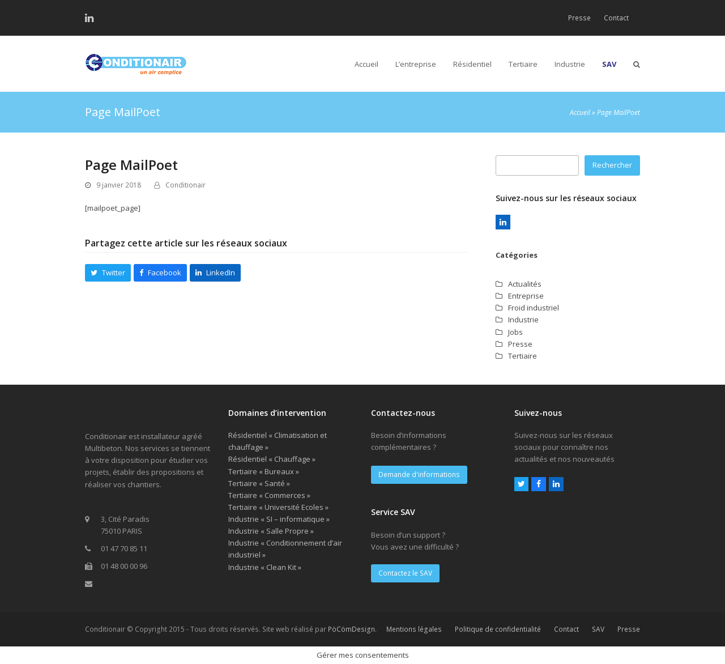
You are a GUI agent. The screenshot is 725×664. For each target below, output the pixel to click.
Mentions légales (414, 629)
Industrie (523, 319)
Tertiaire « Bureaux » (263, 471)
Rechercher (612, 165)
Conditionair (185, 185)
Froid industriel (533, 308)
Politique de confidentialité (498, 629)
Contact (566, 629)
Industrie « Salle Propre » (271, 531)
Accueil (580, 112)
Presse (520, 344)
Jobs (515, 332)
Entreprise (526, 296)
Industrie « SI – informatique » (279, 519)
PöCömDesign (351, 629)
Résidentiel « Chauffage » (271, 459)
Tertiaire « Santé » (259, 483)
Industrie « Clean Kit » (264, 567)
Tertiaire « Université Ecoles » (278, 507)
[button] (637, 64)
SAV (598, 629)
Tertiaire (522, 356)
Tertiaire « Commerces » (269, 495)
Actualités (524, 284)
